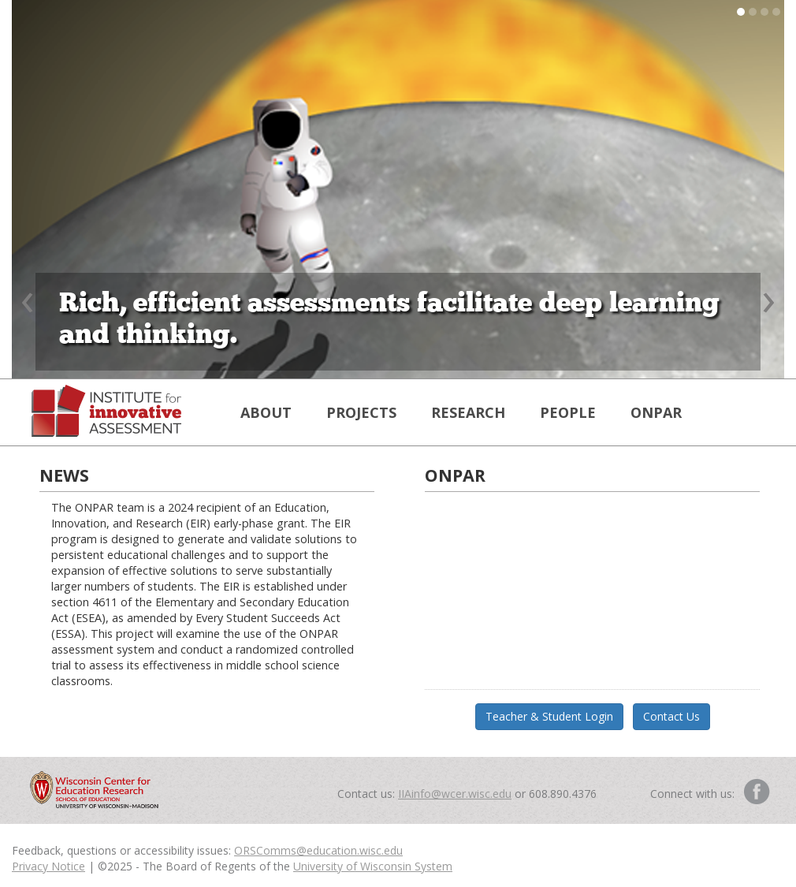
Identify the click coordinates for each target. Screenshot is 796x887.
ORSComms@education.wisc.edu (318, 850)
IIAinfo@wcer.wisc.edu (454, 793)
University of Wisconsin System (372, 866)
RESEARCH (468, 412)
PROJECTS (361, 412)
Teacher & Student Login (549, 716)
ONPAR (656, 412)
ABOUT (266, 412)
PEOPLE (568, 412)
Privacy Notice (48, 866)
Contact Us (671, 716)
